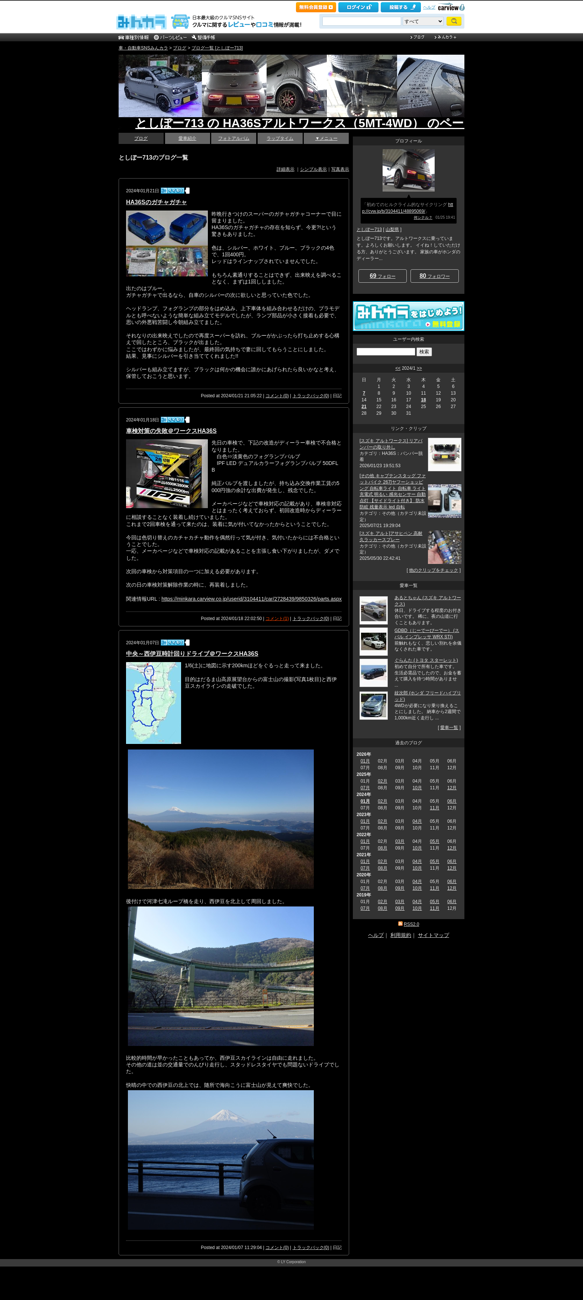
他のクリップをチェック (433, 570)
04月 (417, 821)
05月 (434, 841)
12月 (452, 787)
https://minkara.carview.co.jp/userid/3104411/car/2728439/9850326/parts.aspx (251, 599)
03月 (400, 841)
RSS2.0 (411, 924)
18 (423, 399)
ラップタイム (280, 138)
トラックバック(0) (311, 395)
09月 (400, 888)
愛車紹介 (187, 138)
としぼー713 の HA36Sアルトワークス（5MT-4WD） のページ (305, 123)
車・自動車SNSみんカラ (143, 48)
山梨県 (392, 229)
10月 (417, 787)
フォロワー (434, 276)
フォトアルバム (233, 138)
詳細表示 (285, 169)
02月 (382, 781)
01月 (365, 761)
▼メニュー (326, 138)
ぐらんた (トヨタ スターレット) (426, 660)
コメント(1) (277, 618)
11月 (434, 808)
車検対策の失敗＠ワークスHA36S (171, 431)
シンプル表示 (313, 169)
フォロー (382, 276)
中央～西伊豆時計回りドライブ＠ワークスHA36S (192, 654)
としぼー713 (369, 229)
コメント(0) (277, 395)
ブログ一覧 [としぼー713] (217, 48)
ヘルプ (429, 7)
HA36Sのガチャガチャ (156, 202)
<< (397, 368)
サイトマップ (433, 935)
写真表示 (340, 169)
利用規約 (400, 935)
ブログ (179, 48)
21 (363, 406)
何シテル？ (423, 217)
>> (419, 368)
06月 (452, 801)
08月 (382, 848)
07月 (365, 787)
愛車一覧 (449, 727)
